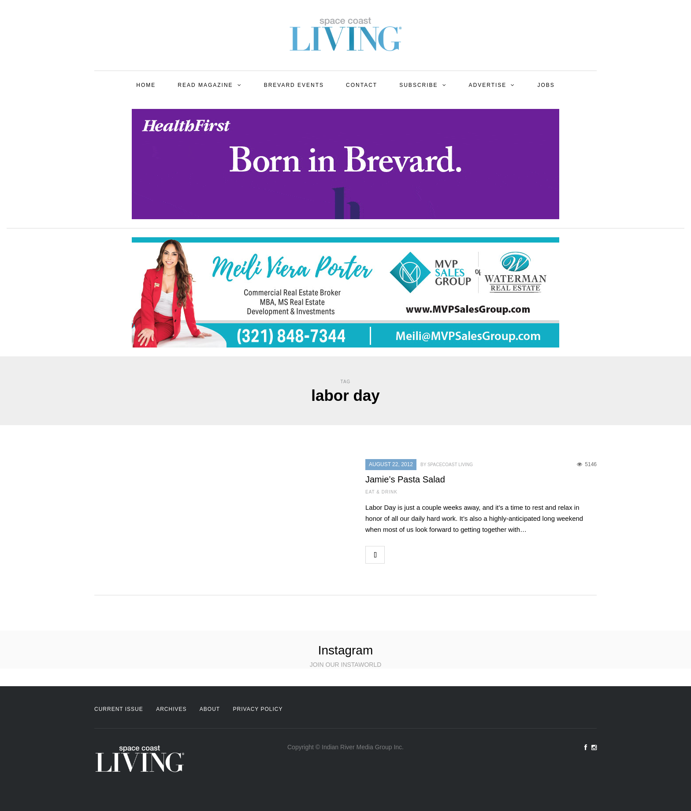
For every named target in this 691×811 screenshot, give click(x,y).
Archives (171, 709)
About (210, 709)
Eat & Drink (381, 492)
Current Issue (118, 709)
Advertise (488, 85)
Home (146, 85)
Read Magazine (205, 85)
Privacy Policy (258, 709)
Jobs (545, 85)
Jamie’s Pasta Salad (405, 479)
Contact (361, 85)
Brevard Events (294, 85)
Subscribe (418, 85)
